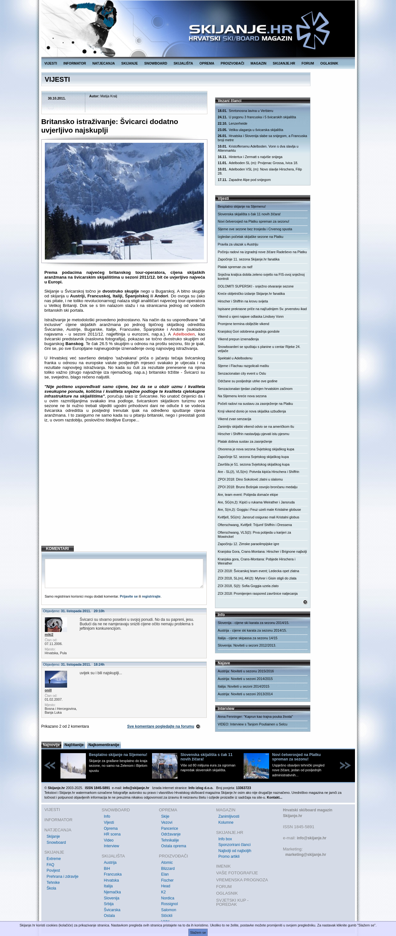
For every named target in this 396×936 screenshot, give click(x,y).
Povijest (53, 870)
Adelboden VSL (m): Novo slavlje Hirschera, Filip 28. (260, 171)
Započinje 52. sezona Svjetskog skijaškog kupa (253, 457)
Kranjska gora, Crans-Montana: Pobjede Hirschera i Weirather (256, 561)
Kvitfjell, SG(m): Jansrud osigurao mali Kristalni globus (258, 517)
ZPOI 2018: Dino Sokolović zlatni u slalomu (250, 479)
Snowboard (56, 842)
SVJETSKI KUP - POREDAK (232, 902)
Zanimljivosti (229, 816)
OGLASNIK (329, 63)
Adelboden (184, 334)
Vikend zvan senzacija (234, 419)
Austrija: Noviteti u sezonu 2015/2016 (246, 671)
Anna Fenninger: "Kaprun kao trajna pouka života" (255, 716)
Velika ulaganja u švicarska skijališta (250, 130)
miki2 (49, 634)
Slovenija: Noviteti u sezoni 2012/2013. (247, 645)
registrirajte (151, 596)
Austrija (110, 862)
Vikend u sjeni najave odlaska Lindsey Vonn (251, 316)
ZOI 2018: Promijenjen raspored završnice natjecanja (258, 593)
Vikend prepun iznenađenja (238, 339)
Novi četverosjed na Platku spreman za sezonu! (253, 221)
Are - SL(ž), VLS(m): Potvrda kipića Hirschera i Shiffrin (258, 472)
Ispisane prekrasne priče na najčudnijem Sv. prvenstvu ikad (262, 309)
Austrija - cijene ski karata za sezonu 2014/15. (252, 630)
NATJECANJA (103, 63)
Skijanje (53, 836)
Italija (108, 886)
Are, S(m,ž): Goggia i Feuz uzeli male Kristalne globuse (259, 509)
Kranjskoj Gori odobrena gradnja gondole (249, 331)
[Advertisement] (125, 489)
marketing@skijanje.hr (305, 854)
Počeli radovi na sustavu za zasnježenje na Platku (255, 404)
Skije (165, 816)
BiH (107, 868)
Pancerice (169, 828)
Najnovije (51, 745)
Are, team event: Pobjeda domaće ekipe (248, 494)
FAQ (50, 865)
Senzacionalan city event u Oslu (242, 373)
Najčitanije (74, 745)
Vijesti (109, 822)
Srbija (109, 904)
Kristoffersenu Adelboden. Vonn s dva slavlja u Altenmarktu (258, 148)
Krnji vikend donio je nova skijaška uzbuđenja (252, 411)
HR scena (112, 834)
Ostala (109, 915)
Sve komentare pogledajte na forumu (160, 726)
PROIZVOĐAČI (232, 63)
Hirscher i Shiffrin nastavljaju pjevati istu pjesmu (253, 434)
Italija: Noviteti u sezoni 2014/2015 (243, 686)
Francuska (113, 874)
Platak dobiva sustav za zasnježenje (245, 441)
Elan (165, 874)
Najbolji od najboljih (235, 851)
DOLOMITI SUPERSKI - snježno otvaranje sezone (256, 286)
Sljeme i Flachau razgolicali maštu (243, 366)
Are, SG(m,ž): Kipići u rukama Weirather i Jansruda (256, 502)
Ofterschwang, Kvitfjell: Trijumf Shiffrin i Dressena (255, 525)
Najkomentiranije (103, 745)
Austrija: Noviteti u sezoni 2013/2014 (245, 694)
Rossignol (169, 904)
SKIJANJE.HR (284, 63)
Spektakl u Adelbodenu (235, 358)
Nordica (167, 898)
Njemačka (112, 892)
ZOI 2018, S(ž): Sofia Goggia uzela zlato (248, 586)
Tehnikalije (170, 840)
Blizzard (168, 868)
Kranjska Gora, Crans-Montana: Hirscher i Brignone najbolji (262, 551)
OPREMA (206, 63)
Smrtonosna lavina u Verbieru (245, 111)
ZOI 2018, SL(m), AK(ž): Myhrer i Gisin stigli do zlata (257, 578)
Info (107, 816)
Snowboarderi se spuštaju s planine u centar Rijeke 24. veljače (259, 349)
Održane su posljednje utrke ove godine (248, 381)
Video (109, 840)
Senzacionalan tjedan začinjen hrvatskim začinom (255, 389)
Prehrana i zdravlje (63, 876)
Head (165, 886)
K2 (163, 892)
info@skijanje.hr (311, 838)
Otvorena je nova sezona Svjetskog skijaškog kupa (256, 449)
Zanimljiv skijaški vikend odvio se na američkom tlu (256, 426)
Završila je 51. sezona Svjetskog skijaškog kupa (254, 464)
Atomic (167, 862)
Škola (51, 888)
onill (48, 690)
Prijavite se (129, 596)
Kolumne (226, 822)
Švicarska (112, 910)
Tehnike (53, 882)
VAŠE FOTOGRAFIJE (237, 873)
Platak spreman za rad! (235, 267)
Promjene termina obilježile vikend (243, 324)
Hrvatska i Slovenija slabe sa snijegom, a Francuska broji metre (262, 138)
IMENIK (223, 866)
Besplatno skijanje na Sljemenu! (242, 206)
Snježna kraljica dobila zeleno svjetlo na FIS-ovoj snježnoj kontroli (261, 277)
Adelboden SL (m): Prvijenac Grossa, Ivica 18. (258, 163)
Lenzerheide (232, 123)
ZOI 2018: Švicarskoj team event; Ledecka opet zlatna (258, 571)
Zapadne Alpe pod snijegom (244, 180)
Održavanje (171, 834)
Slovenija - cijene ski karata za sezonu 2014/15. (253, 623)
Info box (225, 839)
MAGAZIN (259, 63)
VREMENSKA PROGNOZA (242, 880)
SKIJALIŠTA (183, 63)
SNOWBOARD (155, 63)
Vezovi (166, 822)
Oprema (111, 828)
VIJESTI (51, 63)
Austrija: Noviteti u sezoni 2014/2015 (245, 679)
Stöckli (166, 915)
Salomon (168, 910)
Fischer (167, 880)
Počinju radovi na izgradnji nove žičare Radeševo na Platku (262, 252)
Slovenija (112, 898)
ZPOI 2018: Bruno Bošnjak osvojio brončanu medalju (258, 487)
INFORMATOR (74, 63)
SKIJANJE (129, 63)
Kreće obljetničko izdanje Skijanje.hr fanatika (251, 293)
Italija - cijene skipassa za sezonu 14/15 (248, 638)
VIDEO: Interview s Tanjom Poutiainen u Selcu (253, 724)
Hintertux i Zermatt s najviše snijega (250, 157)
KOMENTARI (57, 548)
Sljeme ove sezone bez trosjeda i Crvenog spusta (255, 229)
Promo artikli (229, 856)
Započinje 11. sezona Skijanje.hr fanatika (249, 259)
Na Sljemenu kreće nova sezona (242, 396)
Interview (111, 846)
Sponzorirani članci (235, 844)
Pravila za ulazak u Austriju (238, 244)
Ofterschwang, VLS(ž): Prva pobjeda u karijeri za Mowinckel (254, 534)
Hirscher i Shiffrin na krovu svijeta (243, 301)
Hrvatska (111, 880)
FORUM (308, 63)
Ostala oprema (173, 846)
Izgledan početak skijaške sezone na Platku (250, 237)
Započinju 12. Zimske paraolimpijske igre (248, 544)
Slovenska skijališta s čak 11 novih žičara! (249, 214)
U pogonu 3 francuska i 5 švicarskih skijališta (257, 117)
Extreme (54, 858)
